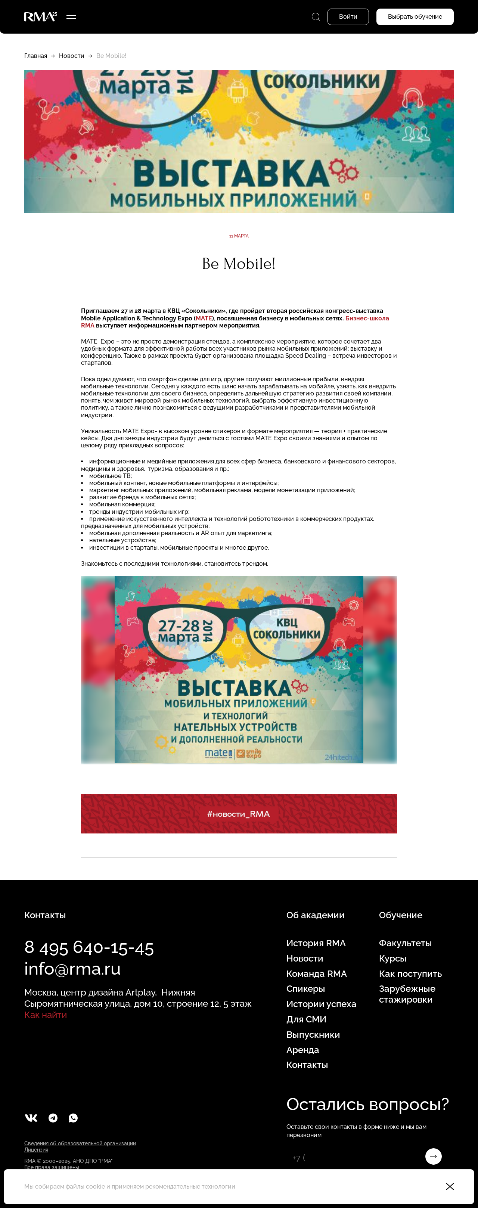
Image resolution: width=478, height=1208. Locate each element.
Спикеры (305, 989)
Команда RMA (316, 974)
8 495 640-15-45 (89, 947)
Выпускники (313, 1035)
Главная (35, 55)
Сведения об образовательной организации (80, 1143)
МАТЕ (204, 318)
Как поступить (410, 974)
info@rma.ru (72, 969)
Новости (71, 55)
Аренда (302, 1050)
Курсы (393, 958)
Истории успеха (321, 1004)
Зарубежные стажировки (407, 994)
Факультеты (405, 943)
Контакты (307, 1065)
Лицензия (36, 1150)
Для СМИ (306, 1019)
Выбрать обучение (415, 16)
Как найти (45, 1014)
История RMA (316, 943)
